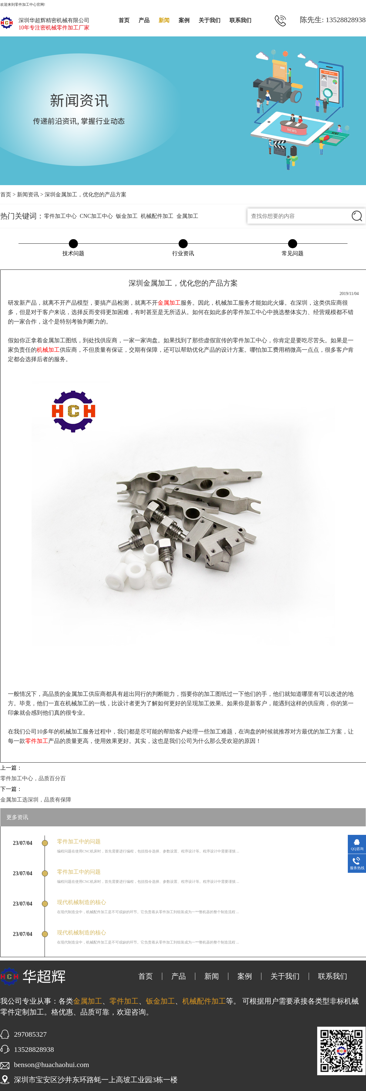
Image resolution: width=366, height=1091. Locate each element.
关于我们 (209, 20)
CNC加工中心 (96, 216)
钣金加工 (127, 216)
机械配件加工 (157, 216)
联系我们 (240, 20)
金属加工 (187, 216)
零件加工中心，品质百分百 (33, 778)
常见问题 (293, 253)
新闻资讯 (28, 194)
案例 (184, 20)
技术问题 (73, 253)
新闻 (164, 20)
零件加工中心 (60, 216)
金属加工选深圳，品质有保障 (35, 800)
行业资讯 (183, 253)
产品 (144, 20)
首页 (124, 20)
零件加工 (124, 1001)
